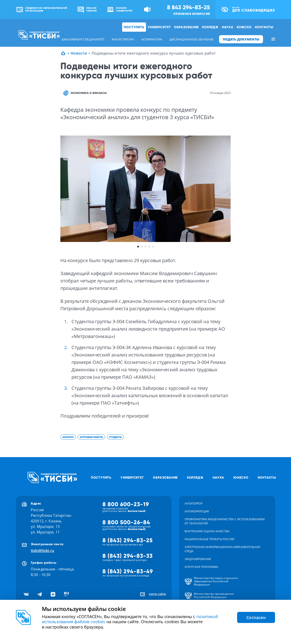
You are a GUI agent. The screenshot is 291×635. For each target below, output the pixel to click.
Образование (186, 27)
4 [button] (149, 247)
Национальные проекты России (209, 539)
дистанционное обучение (192, 39)
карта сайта (157, 594)
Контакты (264, 27)
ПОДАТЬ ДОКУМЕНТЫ (241, 39)
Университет (159, 27)
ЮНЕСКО (244, 27)
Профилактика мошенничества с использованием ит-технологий (225, 521)
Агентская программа (201, 567)
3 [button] (145, 247)
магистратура (123, 39)
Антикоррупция (197, 511)
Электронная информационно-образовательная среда (222, 549)
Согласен (256, 617)
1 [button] (138, 247)
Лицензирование (198, 559)
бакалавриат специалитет (83, 39)
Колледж (210, 27)
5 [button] (153, 247)
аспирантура (151, 39)
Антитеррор (193, 503)
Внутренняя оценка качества (207, 531)
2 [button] (142, 247)
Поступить (134, 27)
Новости (79, 53)
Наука (227, 27)
